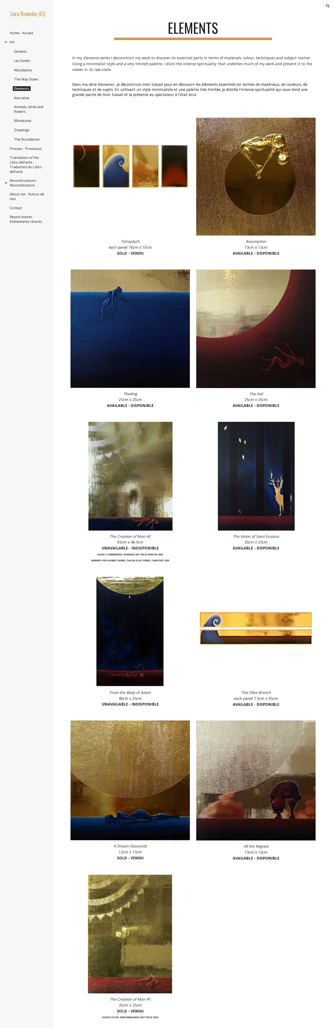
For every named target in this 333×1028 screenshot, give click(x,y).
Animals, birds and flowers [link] (28, 109)
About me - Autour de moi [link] (27, 196)
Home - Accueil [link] (21, 33)
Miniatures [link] (22, 120)
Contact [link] (16, 208)
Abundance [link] (23, 70)
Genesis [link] (20, 51)
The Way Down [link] (26, 79)
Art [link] (12, 42)
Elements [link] (21, 88)
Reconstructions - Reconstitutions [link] (24, 183)
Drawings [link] (21, 130)
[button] (328, 6)
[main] (193, 30)
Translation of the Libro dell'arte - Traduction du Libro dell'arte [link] (26, 164)
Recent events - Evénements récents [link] (26, 219)
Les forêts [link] (22, 60)
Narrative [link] (21, 98)
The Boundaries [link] (27, 139)
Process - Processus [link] (26, 148)
